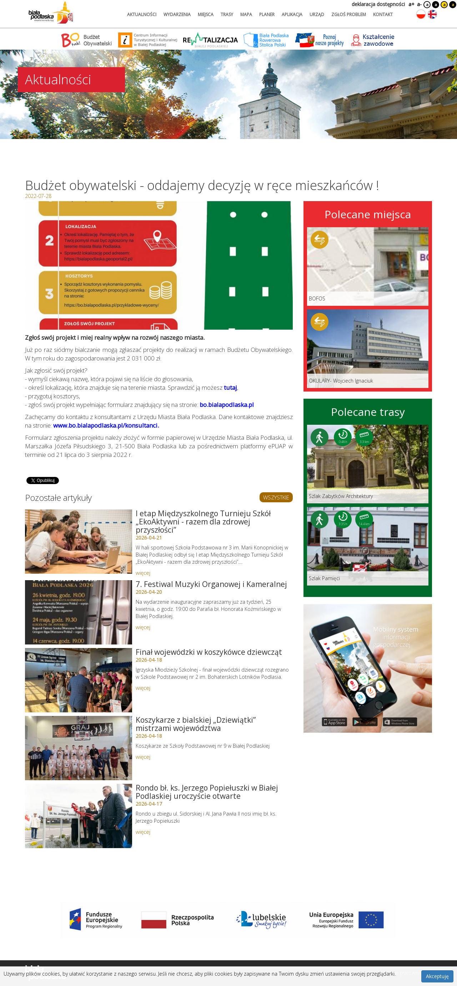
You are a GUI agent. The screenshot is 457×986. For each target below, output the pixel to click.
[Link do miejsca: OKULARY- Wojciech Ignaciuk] (367, 348)
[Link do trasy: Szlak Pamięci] (367, 546)
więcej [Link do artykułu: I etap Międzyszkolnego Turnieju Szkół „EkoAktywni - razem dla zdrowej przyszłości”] (143, 572)
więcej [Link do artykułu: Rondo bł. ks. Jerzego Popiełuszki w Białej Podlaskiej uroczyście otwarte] (143, 831)
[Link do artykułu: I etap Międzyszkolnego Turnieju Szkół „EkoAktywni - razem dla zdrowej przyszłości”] (78, 541)
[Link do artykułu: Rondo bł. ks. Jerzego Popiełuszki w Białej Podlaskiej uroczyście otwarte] (78, 816)
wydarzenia (177, 14)
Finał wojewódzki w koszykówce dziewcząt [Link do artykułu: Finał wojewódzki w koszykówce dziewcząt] (209, 652)
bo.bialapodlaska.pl (227, 404)
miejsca (206, 14)
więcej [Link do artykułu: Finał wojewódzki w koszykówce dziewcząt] (143, 687)
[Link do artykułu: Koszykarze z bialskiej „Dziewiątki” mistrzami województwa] (78, 748)
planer (267, 14)
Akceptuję (437, 976)
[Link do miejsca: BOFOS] (367, 266)
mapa (246, 14)
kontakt (383, 14)
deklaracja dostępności (378, 4)
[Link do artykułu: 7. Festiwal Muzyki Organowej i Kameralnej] (78, 612)
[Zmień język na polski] (421, 14)
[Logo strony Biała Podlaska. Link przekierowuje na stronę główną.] (51, 12)
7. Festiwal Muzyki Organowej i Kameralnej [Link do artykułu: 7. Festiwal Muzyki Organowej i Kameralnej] (211, 584)
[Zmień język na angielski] (432, 14)
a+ (410, 4)
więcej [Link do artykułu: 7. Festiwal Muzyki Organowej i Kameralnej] (143, 627)
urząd (317, 14)
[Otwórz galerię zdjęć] (159, 265)
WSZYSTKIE (276, 497)
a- (419, 4)
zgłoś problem (348, 14)
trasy (227, 14)
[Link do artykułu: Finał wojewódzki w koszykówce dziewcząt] (78, 680)
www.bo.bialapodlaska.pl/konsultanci (105, 425)
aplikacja (292, 14)
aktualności (141, 14)
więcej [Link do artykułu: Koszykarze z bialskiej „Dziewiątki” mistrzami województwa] (143, 756)
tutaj (230, 387)
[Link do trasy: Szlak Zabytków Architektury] (367, 464)
